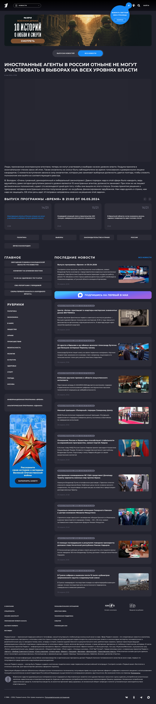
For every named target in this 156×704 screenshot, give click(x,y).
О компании (9, 606)
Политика (21, 237)
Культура (11, 360)
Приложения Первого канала (15, 621)
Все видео (8, 630)
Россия (134, 237)
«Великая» (81, 651)
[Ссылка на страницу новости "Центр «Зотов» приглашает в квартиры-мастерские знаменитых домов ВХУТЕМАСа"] (103, 318)
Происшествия (14, 341)
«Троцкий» (72, 651)
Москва (11, 384)
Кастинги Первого (11, 626)
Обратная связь (60, 611)
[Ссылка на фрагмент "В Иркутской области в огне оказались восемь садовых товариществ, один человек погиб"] (128, 216)
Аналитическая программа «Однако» (25, 405)
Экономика (12, 317)
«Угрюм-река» (54, 651)
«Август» (7, 651)
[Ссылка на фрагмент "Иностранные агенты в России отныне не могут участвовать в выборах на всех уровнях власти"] (28, 216)
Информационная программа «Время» (25, 399)
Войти (146, 5)
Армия (10, 335)
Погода (10, 378)
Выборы (59, 237)
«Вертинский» (91, 651)
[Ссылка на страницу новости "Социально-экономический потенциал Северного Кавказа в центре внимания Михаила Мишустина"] (103, 517)
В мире (10, 323)
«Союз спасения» (41, 651)
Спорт (10, 372)
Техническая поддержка (63, 616)
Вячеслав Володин (22, 246)
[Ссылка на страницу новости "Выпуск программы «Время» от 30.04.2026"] (103, 274)
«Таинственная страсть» (107, 651)
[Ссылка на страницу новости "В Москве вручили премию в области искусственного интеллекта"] (103, 384)
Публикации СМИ (60, 626)
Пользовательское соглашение (66, 606)
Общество (12, 329)
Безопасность (14, 348)
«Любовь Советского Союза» (23, 651)
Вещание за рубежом (136, 607)
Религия (11, 354)
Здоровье (11, 366)
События (57, 621)
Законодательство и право (97, 237)
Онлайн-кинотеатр (11, 616)
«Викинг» (64, 651)
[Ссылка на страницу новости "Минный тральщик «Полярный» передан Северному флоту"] (103, 415)
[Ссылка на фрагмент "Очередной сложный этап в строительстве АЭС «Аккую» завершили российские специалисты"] (78, 216)
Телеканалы (135, 673)
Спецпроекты (9, 611)
